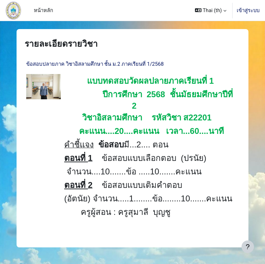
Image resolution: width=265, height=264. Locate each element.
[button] (210, 10)
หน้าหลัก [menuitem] (43, 10)
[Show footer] (248, 246)
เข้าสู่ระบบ (248, 10)
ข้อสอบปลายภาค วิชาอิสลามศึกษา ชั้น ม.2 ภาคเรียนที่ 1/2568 (95, 64)
